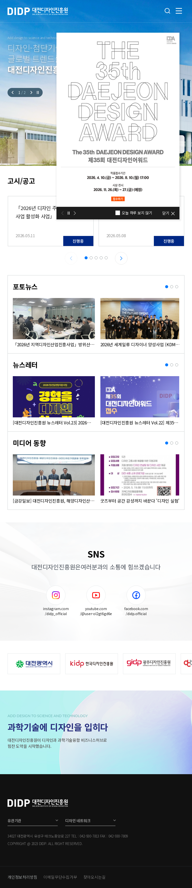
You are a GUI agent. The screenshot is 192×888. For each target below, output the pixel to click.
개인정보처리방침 (22, 877)
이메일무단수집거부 (60, 877)
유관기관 (14, 820)
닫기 (165, 213)
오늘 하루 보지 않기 (133, 213)
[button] (86, 257)
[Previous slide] (13, 92)
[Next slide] (30, 92)
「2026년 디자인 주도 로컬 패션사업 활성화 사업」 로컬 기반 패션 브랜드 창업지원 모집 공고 (49, 212)
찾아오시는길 (94, 877)
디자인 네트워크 (77, 820)
